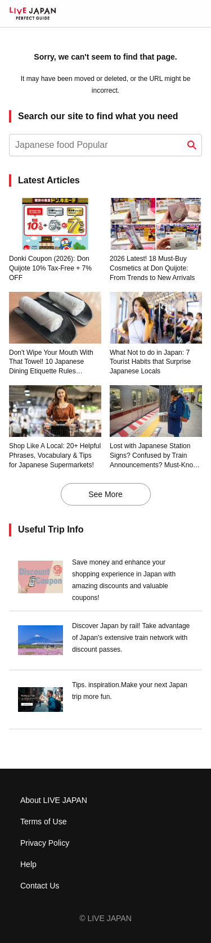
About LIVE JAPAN (53, 800)
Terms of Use (43, 821)
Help (28, 864)
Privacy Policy (44, 842)
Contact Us (39, 885)
